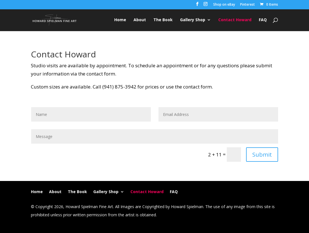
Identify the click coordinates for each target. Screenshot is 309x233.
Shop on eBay (224, 5)
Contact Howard (234, 20)
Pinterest (247, 5)
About (140, 20)
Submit (262, 154)
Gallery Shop (192, 20)
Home (120, 20)
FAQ (263, 20)
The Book (163, 20)
